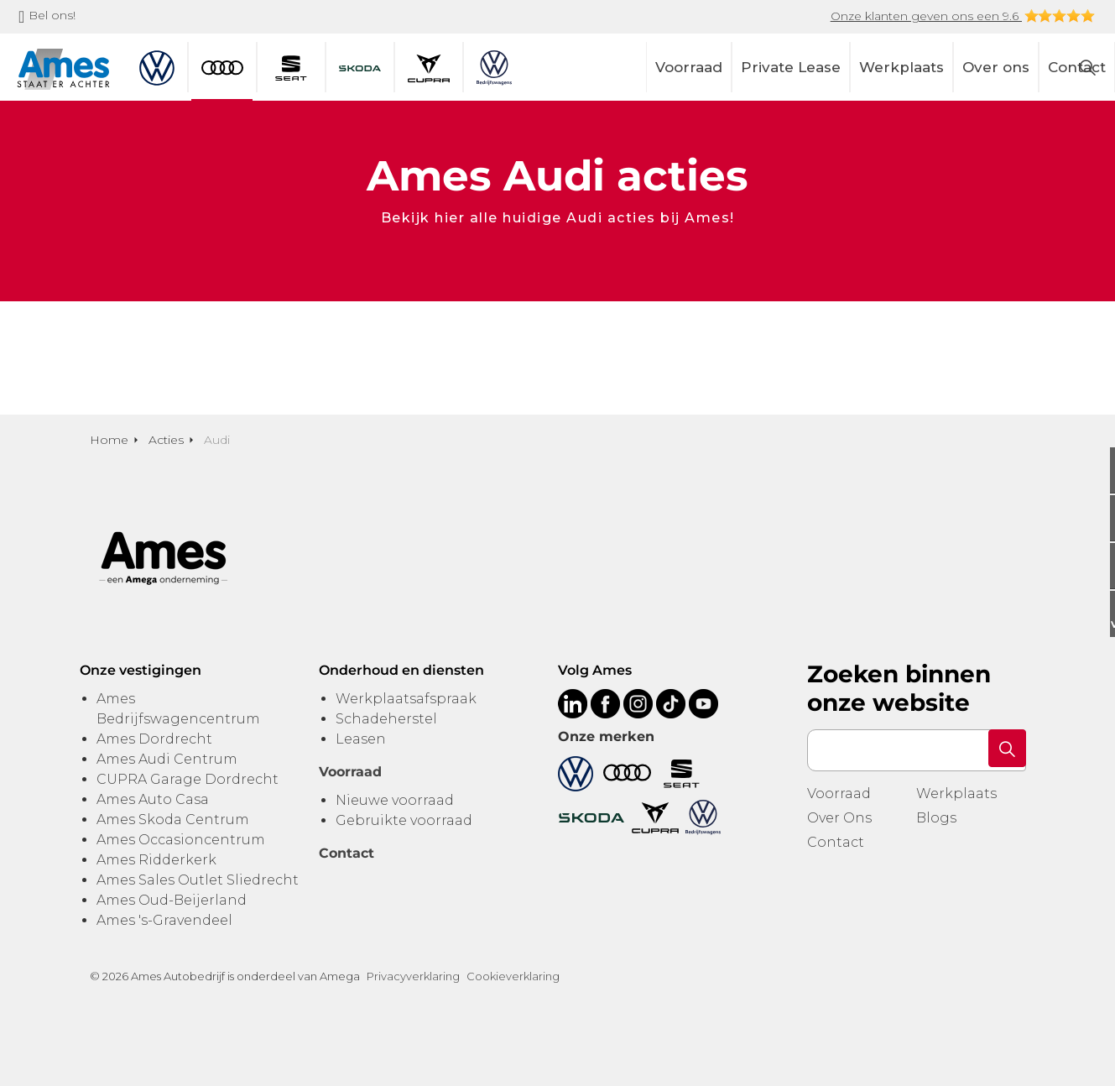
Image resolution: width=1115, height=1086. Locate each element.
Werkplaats (901, 67)
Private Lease (791, 67)
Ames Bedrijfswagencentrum (178, 709)
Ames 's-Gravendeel (164, 920)
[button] (1005, 750)
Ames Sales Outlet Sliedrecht (197, 880)
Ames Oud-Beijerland (171, 900)
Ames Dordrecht (154, 739)
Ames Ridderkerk (156, 860)
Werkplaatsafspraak (406, 699)
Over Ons (839, 818)
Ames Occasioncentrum (180, 840)
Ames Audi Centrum (166, 759)
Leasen (361, 739)
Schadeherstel (386, 719)
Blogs (936, 818)
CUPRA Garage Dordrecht (187, 779)
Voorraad (688, 67)
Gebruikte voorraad (404, 820)
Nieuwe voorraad (395, 800)
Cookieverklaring (513, 976)
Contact (835, 842)
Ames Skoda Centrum (172, 820)
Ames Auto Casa (152, 799)
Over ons (995, 67)
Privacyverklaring (413, 976)
